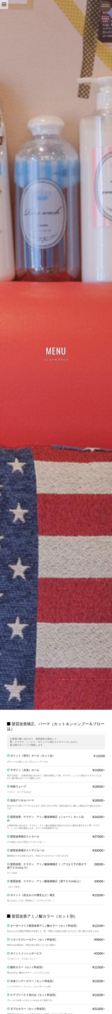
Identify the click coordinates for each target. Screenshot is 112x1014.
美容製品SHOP (105, 17)
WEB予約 (105, 4)
